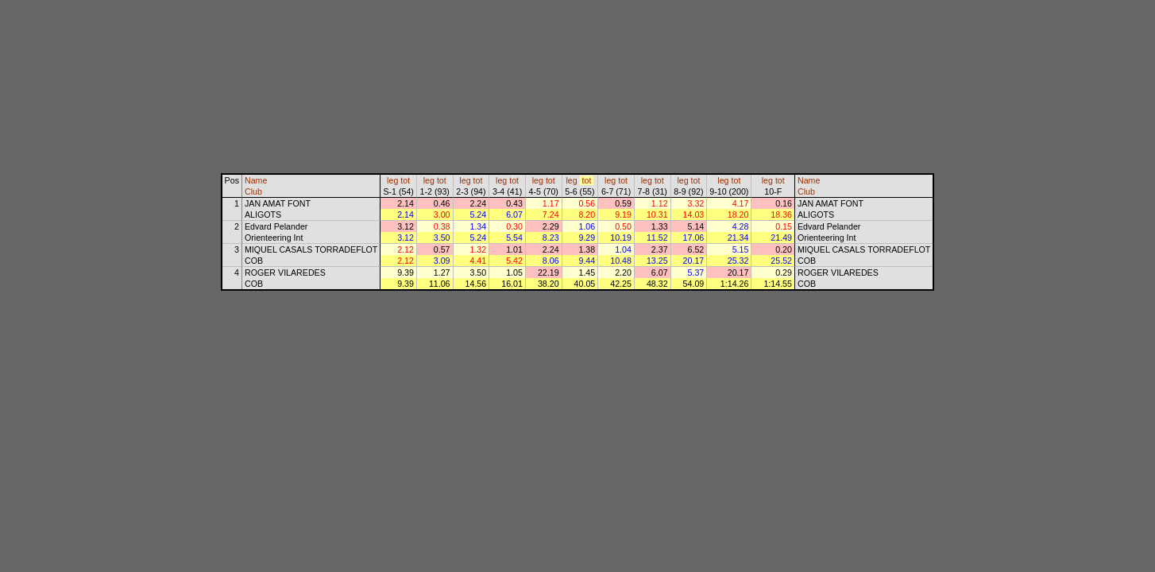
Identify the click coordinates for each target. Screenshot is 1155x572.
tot (405, 180)
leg (392, 180)
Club (253, 191)
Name (256, 180)
